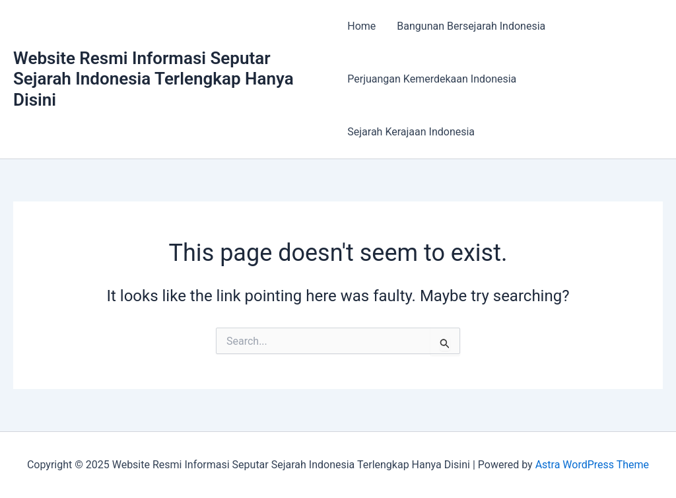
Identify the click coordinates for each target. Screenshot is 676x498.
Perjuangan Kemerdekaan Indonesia (431, 79)
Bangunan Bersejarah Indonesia (471, 26)
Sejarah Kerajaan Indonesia (411, 131)
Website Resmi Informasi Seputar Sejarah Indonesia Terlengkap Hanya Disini (153, 78)
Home (361, 26)
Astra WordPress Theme (592, 464)
